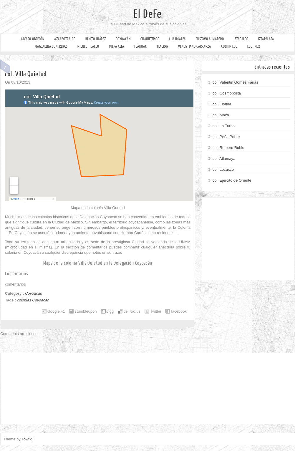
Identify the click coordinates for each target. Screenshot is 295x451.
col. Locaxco (223, 169)
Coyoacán (123, 39)
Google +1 (56, 311)
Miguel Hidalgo (88, 46)
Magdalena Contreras (51, 46)
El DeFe (148, 14)
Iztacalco (241, 39)
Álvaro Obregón (32, 39)
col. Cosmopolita (227, 93)
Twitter (155, 311)
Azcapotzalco (64, 39)
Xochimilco (229, 46)
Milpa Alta (116, 46)
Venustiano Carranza (194, 46)
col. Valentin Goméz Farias (235, 82)
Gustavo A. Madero (210, 39)
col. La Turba (224, 126)
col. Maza (221, 115)
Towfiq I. (28, 439)
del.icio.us (131, 311)
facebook (179, 311)
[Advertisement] (248, 239)
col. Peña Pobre (226, 137)
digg (110, 311)
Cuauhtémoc (149, 39)
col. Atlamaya (224, 158)
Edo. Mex (253, 46)
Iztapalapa (266, 39)
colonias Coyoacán (33, 300)
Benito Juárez (95, 39)
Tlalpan (162, 46)
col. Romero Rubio (228, 147)
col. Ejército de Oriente (232, 180)
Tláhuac (140, 46)
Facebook (5, 66)
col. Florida (222, 104)
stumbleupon (86, 311)
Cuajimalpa (177, 39)
